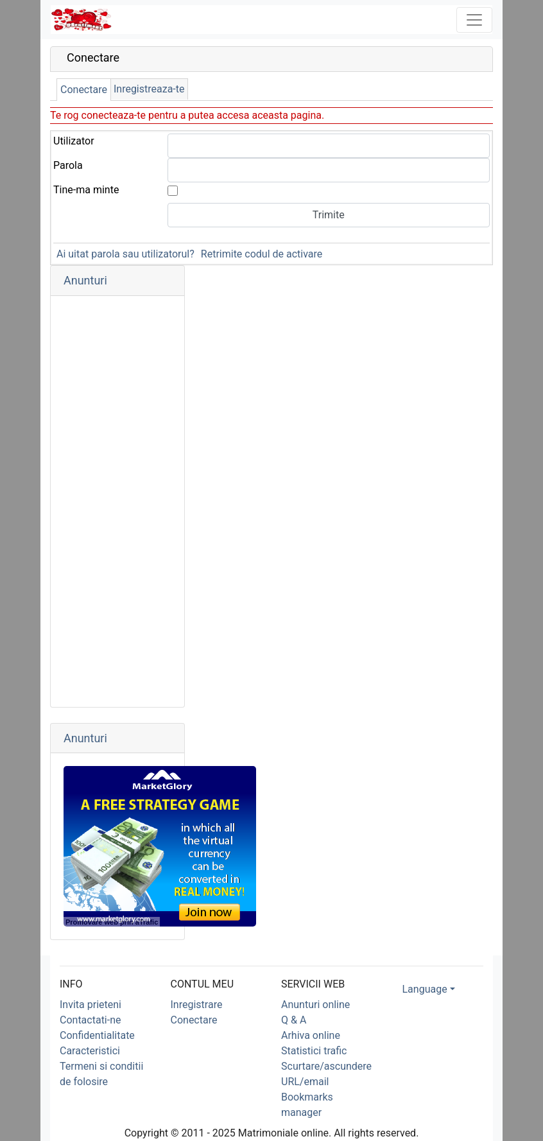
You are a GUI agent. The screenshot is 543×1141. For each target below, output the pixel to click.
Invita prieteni (90, 1004)
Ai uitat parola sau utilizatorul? (125, 254)
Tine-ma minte (86, 190)
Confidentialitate (97, 1035)
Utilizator (73, 141)
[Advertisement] (117, 501)
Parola (68, 165)
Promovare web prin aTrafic (111, 922)
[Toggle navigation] (474, 20)
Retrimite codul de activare (261, 254)
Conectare (83, 89)
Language (424, 989)
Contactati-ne (90, 1020)
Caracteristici (90, 1051)
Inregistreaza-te (149, 89)
